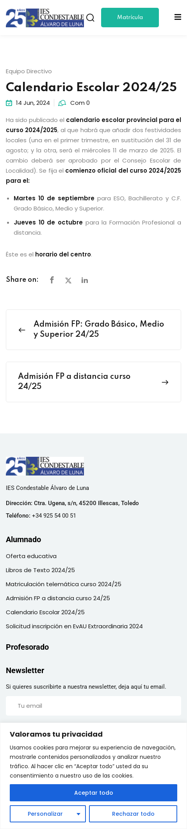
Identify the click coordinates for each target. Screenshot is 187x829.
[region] (93, 776)
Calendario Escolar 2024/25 (45, 612)
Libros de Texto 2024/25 (40, 570)
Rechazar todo (133, 814)
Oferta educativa (31, 556)
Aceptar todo (93, 793)
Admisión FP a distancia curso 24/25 (58, 598)
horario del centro (63, 254)
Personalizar (45, 814)
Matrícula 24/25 (130, 21)
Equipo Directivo (29, 71)
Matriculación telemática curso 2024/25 (63, 584)
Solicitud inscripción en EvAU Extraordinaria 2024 (74, 626)
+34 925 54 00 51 (54, 515)
